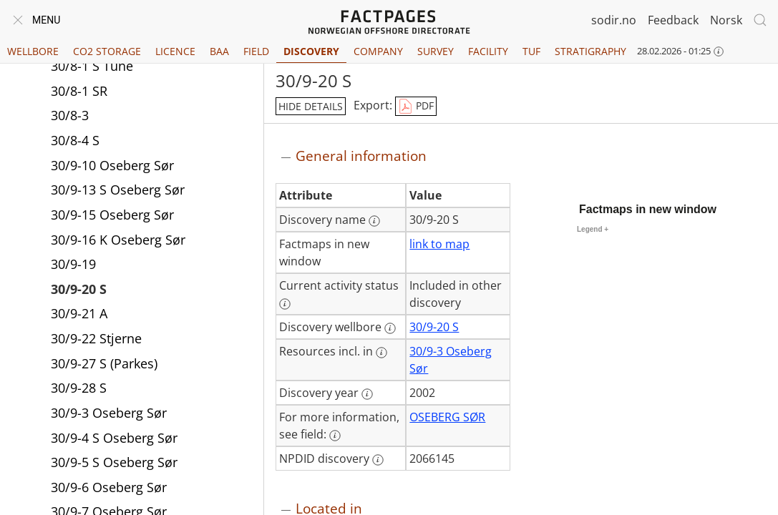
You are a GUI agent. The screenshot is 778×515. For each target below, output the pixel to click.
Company (378, 51)
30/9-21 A (79, 313)
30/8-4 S (75, 140)
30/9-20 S (79, 289)
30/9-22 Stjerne (96, 338)
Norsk (726, 20)
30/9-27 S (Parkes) (104, 363)
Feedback (673, 20)
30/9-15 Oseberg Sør (112, 214)
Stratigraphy (590, 51)
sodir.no (613, 20)
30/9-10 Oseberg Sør (112, 165)
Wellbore (33, 51)
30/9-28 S (79, 387)
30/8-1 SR (79, 90)
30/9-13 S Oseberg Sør (118, 189)
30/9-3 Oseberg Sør (109, 412)
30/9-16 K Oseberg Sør (118, 239)
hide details (310, 106)
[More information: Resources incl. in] (381, 352)
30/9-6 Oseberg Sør (109, 487)
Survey (435, 51)
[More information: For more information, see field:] (335, 435)
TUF (531, 51)
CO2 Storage (107, 51)
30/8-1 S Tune (92, 65)
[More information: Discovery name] (374, 221)
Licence (175, 51)
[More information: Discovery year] (367, 394)
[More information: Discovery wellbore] (390, 328)
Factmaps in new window (647, 209)
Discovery (311, 51)
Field (256, 51)
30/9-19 (73, 264)
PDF (416, 106)
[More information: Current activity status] (285, 304)
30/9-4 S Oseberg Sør (114, 437)
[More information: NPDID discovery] (378, 460)
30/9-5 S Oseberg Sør (114, 462)
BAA (219, 51)
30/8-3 (70, 115)
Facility (488, 51)
